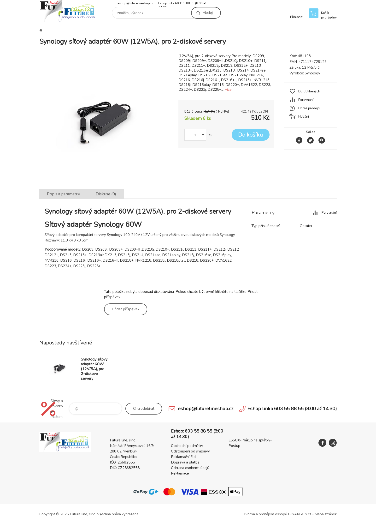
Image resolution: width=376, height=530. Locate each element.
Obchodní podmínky (187, 445)
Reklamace (180, 473)
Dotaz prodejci (309, 108)
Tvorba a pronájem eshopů (265, 514)
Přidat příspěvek (126, 309)
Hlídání (303, 116)
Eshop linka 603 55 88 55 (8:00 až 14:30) (182, 3)
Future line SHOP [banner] (68, 11)
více (228, 89)
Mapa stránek (326, 514)
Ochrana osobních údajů (190, 467)
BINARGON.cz (299, 514)
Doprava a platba (185, 462)
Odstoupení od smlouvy (190, 451)
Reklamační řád (183, 456)
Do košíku (250, 135)
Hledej (207, 12)
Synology (312, 73)
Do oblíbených (309, 91)
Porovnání (305, 99)
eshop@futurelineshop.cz (135, 3)
